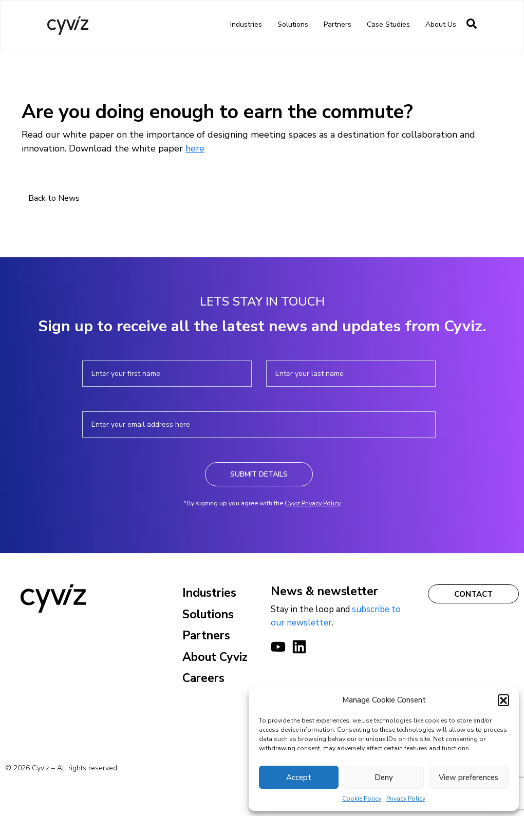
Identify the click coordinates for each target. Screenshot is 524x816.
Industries (246, 24)
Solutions (292, 24)
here (194, 148)
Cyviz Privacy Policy (313, 503)
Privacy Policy (405, 798)
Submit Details (259, 474)
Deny (384, 777)
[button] (503, 700)
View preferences (468, 777)
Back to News (54, 198)
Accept (298, 777)
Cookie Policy (361, 798)
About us (440, 24)
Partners (337, 24)
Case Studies (388, 24)
